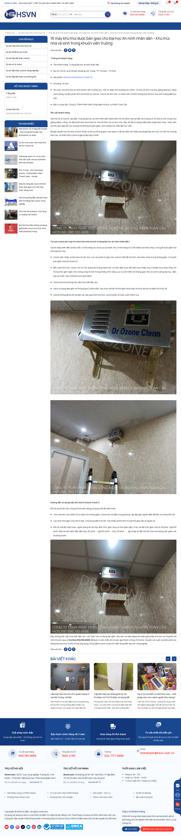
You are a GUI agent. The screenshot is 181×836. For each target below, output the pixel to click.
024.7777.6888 (114, 756)
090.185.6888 (137, 14)
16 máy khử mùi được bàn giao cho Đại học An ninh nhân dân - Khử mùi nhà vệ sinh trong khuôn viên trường (101, 32)
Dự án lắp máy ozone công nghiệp (22, 70)
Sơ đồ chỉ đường (143, 793)
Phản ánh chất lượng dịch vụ (157, 829)
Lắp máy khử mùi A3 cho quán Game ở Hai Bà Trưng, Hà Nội (70, 695)
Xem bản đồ (36, 782)
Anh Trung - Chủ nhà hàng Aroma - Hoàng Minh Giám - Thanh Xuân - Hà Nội (31, 173)
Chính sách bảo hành (103, 797)
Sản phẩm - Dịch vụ (102, 793)
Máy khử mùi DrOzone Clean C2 (78, 77)
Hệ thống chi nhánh (118, 3)
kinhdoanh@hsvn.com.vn (18, 113)
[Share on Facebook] (65, 50)
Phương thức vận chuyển (61, 797)
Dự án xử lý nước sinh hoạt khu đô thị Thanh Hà (32, 144)
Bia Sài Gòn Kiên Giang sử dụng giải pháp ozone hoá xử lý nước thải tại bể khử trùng (33, 228)
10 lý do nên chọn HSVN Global (64, 793)
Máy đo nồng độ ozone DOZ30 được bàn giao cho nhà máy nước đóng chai (32, 187)
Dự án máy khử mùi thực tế (32, 32)
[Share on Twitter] (69, 50)
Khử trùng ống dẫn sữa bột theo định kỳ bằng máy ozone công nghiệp (33, 200)
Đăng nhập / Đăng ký (149, 3)
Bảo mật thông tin (144, 797)
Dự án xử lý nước (14, 64)
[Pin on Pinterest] (73, 50)
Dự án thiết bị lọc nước (17, 52)
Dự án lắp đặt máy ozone (18, 58)
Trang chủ (10, 32)
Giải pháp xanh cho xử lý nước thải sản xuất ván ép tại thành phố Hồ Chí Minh (32, 159)
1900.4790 (11, 97)
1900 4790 (163, 14)
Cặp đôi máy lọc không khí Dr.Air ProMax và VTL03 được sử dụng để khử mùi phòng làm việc (111, 695)
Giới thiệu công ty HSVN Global (21, 793)
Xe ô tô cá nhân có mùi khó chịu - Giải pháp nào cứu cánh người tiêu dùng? (156, 695)
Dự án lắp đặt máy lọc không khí (21, 76)
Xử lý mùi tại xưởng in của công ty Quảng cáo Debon (32, 213)
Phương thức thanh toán (18, 797)
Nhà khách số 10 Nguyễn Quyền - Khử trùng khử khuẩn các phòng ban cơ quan (33, 131)
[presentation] (168, 658)
